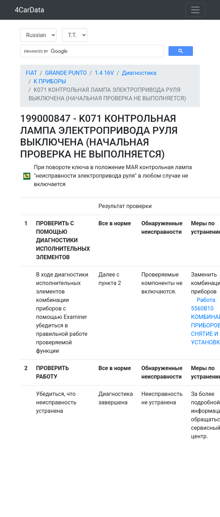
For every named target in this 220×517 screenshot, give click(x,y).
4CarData (29, 10)
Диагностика (139, 73)
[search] (91, 51)
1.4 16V (104, 73)
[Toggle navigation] (195, 10)
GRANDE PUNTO (66, 73)
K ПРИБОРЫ (50, 81)
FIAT (31, 73)
